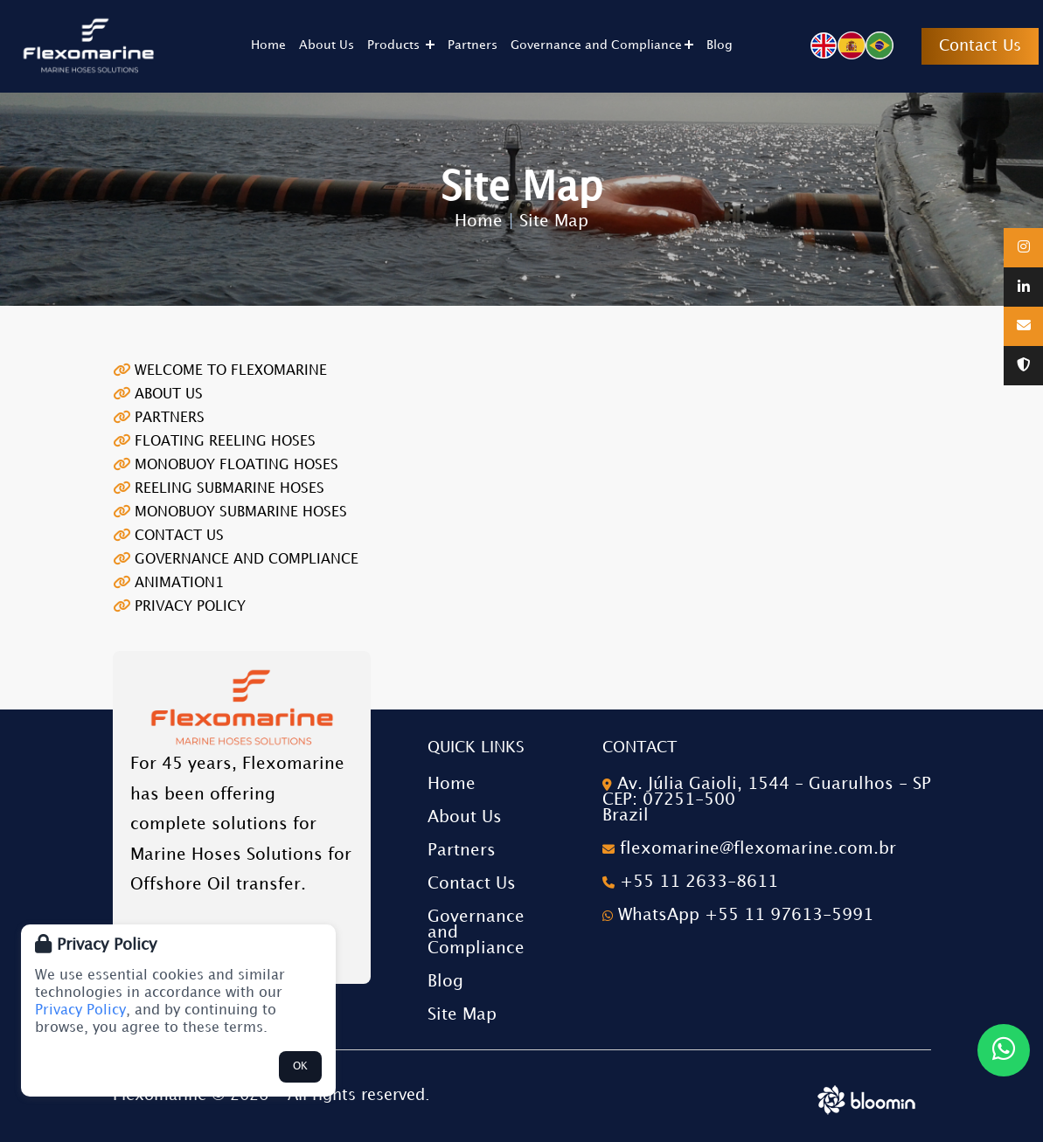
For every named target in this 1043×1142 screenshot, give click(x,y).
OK (300, 1066)
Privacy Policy (80, 1010)
